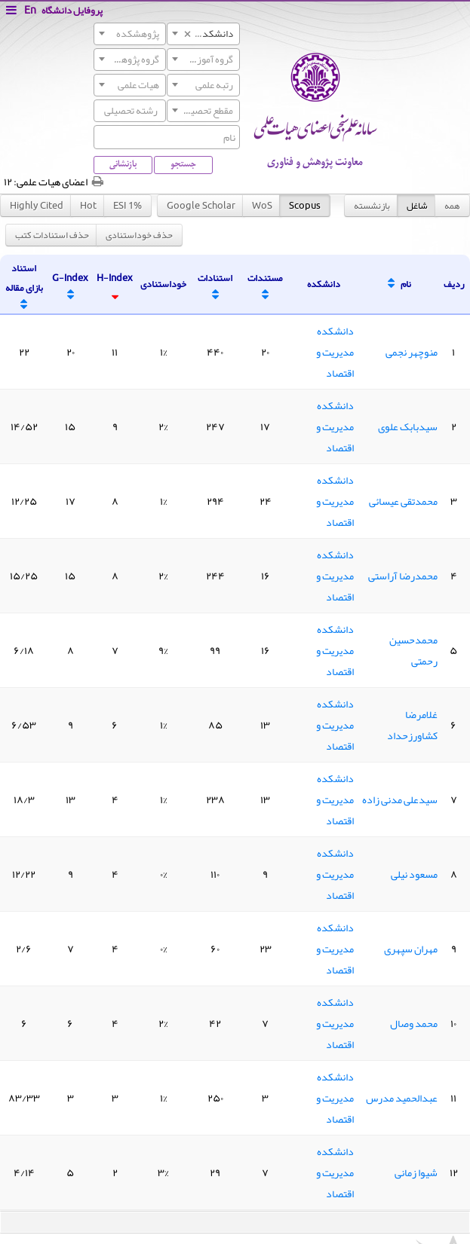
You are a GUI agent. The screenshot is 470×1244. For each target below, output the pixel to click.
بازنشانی (123, 164)
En (30, 10)
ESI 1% (127, 205)
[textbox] (129, 33)
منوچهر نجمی (412, 351)
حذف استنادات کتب (52, 234)
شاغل (417, 205)
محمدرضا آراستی (403, 575)
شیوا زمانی (416, 1172)
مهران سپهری (411, 948)
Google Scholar (201, 205)
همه (452, 205)
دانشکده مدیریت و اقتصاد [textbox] (199, 33)
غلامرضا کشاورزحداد (412, 725)
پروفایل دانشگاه (72, 10)
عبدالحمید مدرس (402, 1097)
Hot (88, 205)
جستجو (183, 164)
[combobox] (203, 34)
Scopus (305, 205)
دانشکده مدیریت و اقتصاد (335, 352)
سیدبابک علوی (408, 426)
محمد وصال (414, 1023)
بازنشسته (372, 205)
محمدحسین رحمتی (413, 650)
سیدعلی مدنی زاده (400, 799)
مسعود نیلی (414, 874)
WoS (262, 205)
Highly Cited (36, 205)
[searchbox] (101, 110)
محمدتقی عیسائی (403, 501)
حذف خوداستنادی (139, 234)
